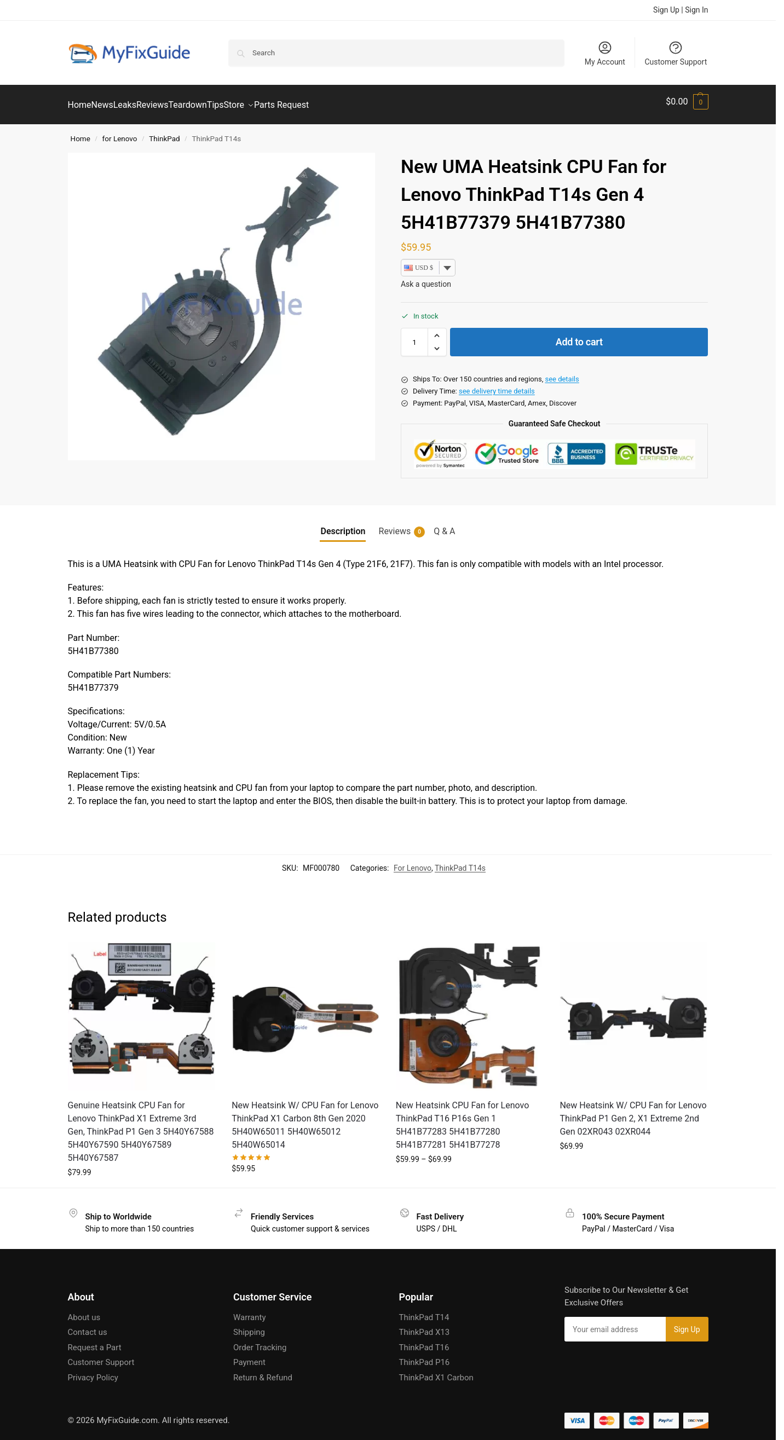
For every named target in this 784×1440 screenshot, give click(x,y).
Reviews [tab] (402, 525)
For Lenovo (412, 862)
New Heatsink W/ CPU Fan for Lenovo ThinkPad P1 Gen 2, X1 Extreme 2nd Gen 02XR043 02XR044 (633, 1112)
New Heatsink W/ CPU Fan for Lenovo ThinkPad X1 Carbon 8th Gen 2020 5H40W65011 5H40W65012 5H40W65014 (305, 1119)
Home (80, 132)
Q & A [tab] (444, 524)
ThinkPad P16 (424, 1356)
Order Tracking (259, 1341)
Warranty (249, 1311)
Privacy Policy (93, 1372)
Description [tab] (342, 524)
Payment (249, 1356)
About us (84, 1311)
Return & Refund (262, 1372)
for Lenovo (119, 132)
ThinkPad (164, 132)
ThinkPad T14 (424, 1311)
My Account (605, 53)
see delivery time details (497, 385)
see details (562, 373)
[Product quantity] (414, 336)
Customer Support (675, 53)
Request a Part (95, 1341)
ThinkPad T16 (424, 1341)
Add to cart (579, 336)
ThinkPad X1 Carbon (436, 1372)
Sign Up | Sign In (680, 9)
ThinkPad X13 (424, 1326)
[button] (687, 101)
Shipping (249, 1326)
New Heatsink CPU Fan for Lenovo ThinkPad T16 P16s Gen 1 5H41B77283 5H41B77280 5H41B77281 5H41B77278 (462, 1119)
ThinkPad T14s (460, 862)
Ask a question (426, 278)
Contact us (87, 1326)
